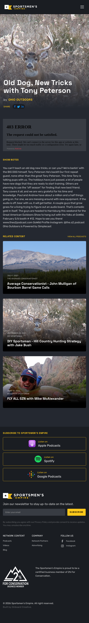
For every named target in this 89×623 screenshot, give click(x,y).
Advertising (37, 545)
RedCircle (18, 149)
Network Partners (40, 541)
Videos (6, 545)
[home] (25, 6)
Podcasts (7, 541)
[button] (81, 6)
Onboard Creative (21, 607)
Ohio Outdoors (20, 100)
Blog (5, 550)
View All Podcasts (77, 236)
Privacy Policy (41, 522)
